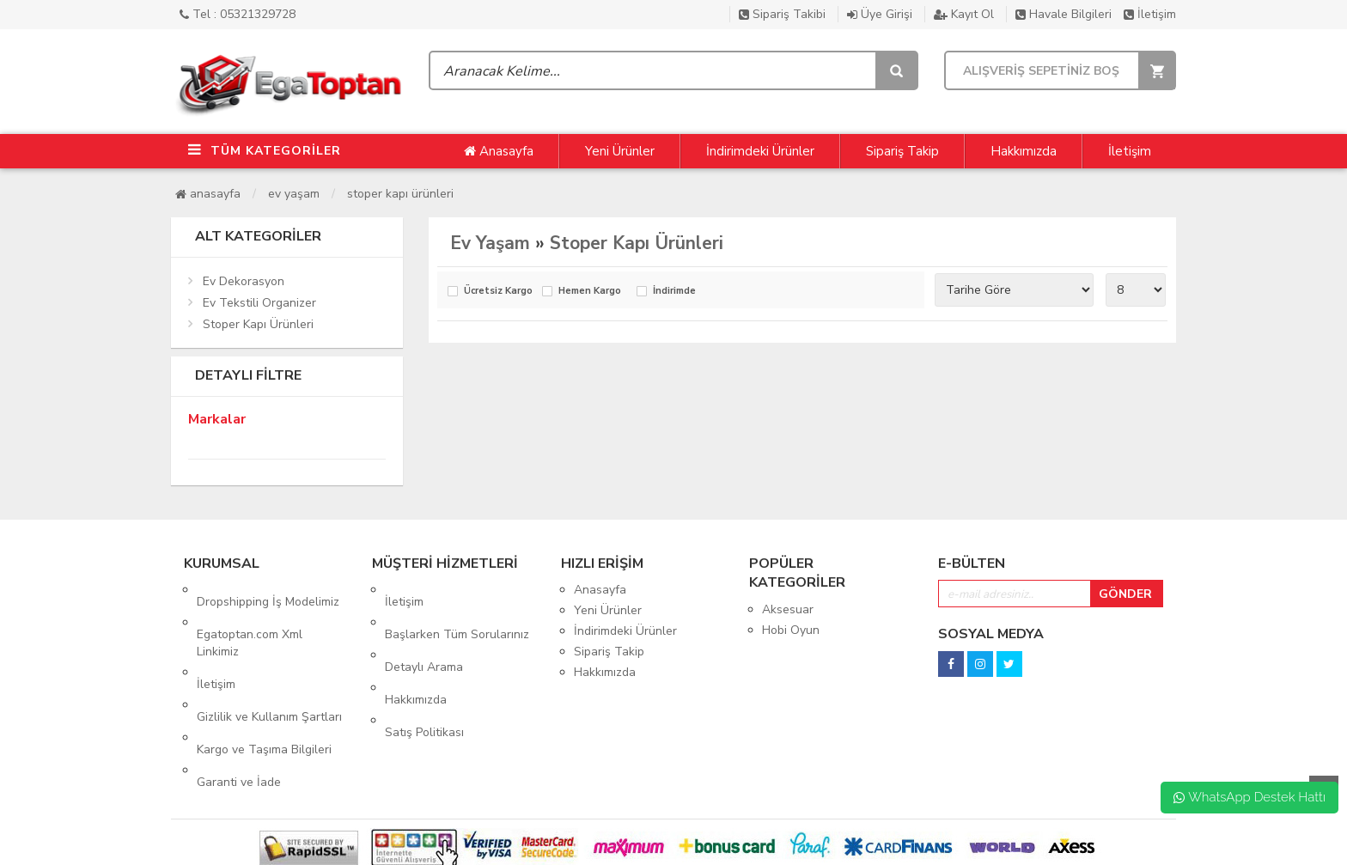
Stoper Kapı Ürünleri (400, 194)
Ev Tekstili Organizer (259, 303)
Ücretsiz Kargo (498, 291)
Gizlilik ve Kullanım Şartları (269, 669)
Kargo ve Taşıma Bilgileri (264, 689)
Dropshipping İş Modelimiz (268, 590)
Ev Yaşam (294, 194)
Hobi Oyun (791, 630)
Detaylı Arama (424, 631)
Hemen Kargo (589, 291)
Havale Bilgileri (1063, 14)
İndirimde (674, 291)
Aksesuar (788, 609)
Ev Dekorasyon (243, 281)
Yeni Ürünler (620, 151)
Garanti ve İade (239, 710)
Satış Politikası (424, 672)
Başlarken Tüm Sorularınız (457, 610)
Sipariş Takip (902, 151)
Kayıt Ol (964, 14)
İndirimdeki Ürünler (760, 151)
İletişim (1150, 14)
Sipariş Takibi (782, 14)
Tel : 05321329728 (238, 14)
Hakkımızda (1023, 151)
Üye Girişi (879, 14)
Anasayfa (498, 151)
